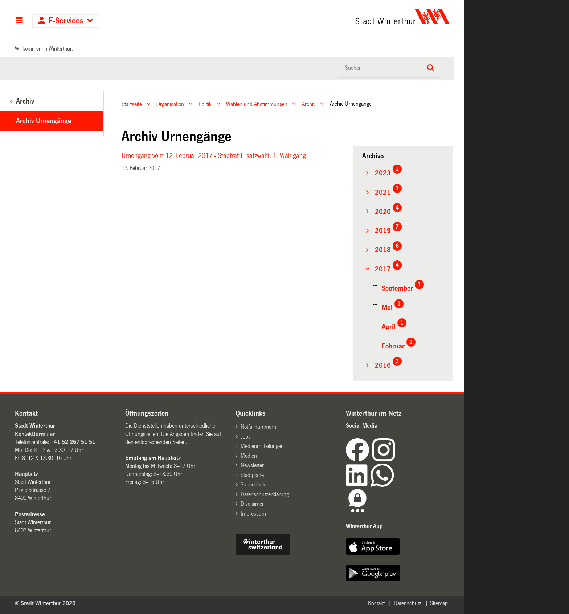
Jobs (246, 436)
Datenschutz (407, 603)
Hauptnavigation (19, 21)
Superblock (253, 484)
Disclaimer (252, 504)
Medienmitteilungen (262, 446)
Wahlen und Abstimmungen (256, 104)
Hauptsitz (26, 474)
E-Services (65, 21)
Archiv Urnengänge (43, 121)
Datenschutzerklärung (265, 494)
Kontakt (376, 603)
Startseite (132, 104)
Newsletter (252, 465)
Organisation (170, 104)
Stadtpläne (252, 475)
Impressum (253, 513)
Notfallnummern (258, 427)
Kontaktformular (35, 434)
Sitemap (439, 603)
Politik (205, 104)
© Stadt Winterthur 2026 (45, 603)
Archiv (308, 104)
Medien (249, 456)
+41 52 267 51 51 (72, 442)
